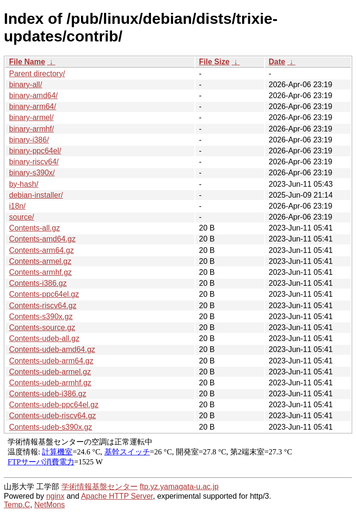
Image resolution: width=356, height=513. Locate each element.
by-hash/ (23, 184)
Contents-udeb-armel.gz (50, 372)
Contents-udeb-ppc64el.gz (54, 405)
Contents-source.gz (42, 327)
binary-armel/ (31, 117)
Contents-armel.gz (40, 261)
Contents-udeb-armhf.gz (50, 383)
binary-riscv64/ (34, 162)
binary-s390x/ (32, 173)
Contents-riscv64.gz (42, 306)
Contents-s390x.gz (40, 316)
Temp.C (17, 505)
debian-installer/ (36, 195)
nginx (55, 496)
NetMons (49, 505)
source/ (21, 217)
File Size (214, 62)
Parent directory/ (37, 74)
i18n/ (17, 206)
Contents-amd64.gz (42, 239)
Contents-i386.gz (38, 283)
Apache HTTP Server (117, 496)
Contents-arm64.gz (41, 250)
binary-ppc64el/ (35, 151)
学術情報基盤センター (99, 487)
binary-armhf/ (31, 129)
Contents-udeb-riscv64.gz (52, 416)
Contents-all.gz (34, 228)
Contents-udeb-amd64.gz (52, 349)
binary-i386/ (29, 140)
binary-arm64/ (32, 106)
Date (277, 62)
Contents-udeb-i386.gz (47, 394)
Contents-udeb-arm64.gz (51, 361)
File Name (27, 62)
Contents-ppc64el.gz (44, 294)
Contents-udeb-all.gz (44, 338)
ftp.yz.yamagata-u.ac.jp (179, 487)
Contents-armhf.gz (40, 272)
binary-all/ (25, 84)
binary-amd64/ (33, 95)
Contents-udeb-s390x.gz (50, 427)
